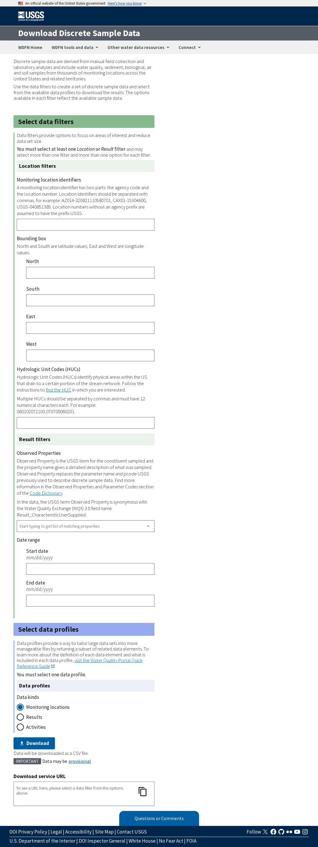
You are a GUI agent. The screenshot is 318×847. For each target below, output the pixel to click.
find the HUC (58, 390)
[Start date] (90, 569)
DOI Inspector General (102, 841)
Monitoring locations (48, 707)
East (30, 316)
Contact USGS (132, 832)
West (31, 344)
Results (34, 717)
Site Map (104, 832)
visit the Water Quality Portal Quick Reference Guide (79, 663)
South (32, 289)
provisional (79, 761)
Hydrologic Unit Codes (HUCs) (48, 369)
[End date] (90, 601)
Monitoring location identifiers (49, 180)
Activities (36, 727)
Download (34, 743)
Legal (56, 832)
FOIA (191, 841)
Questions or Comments (159, 818)
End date (35, 583)
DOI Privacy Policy (28, 832)
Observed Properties (39, 453)
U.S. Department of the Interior (42, 841)
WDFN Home (30, 47)
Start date (37, 551)
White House (142, 841)
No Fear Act (171, 841)
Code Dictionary (46, 493)
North (32, 261)
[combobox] (85, 526)
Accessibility (78, 832)
